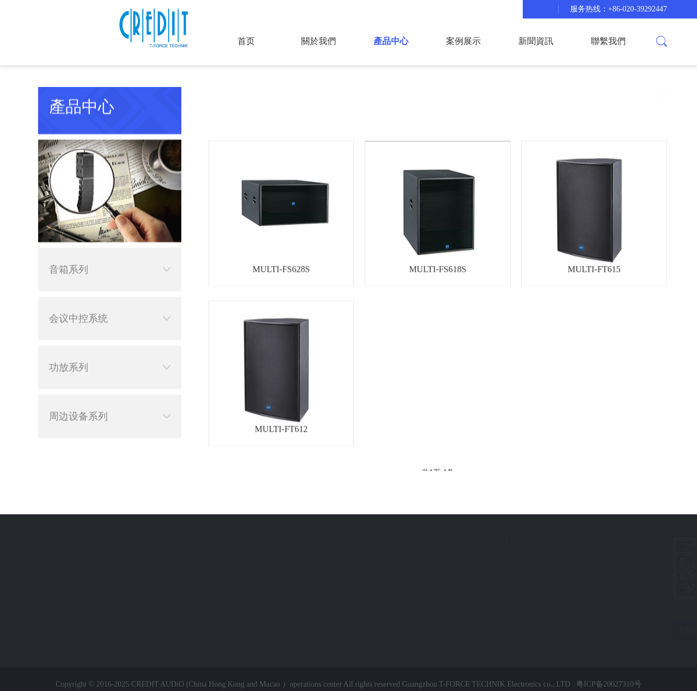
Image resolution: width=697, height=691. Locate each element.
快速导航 (86, 541)
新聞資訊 (535, 41)
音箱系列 (109, 254)
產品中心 (391, 41)
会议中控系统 (109, 303)
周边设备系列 (109, 401)
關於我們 (318, 41)
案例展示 (463, 41)
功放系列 (109, 352)
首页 (246, 41)
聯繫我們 (608, 41)
